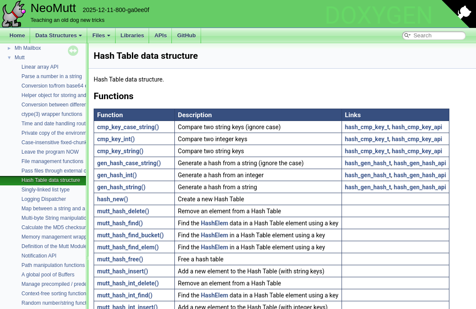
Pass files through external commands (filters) (73, 171)
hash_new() (112, 199)
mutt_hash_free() (120, 259)
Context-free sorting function (53, 294)
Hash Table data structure (50, 180)
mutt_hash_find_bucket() (130, 235)
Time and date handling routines (58, 124)
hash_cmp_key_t (367, 127)
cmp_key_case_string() (128, 127)
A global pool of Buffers (47, 275)
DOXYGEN (378, 15)
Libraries (132, 35)
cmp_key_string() (120, 151)
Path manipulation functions (53, 265)
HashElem (214, 223)
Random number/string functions (58, 303)
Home (17, 35)
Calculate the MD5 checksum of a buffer (67, 227)
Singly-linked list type (45, 190)
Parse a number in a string (51, 76)
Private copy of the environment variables (68, 133)
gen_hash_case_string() (129, 163)
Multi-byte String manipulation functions (66, 218)
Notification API (38, 256)
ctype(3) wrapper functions (51, 114)
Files (101, 35)
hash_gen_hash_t (368, 163)
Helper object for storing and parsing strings (71, 95)
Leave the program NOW (50, 152)
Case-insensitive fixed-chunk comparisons (69, 142)
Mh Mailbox (28, 48)
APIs (160, 35)
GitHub (186, 35)
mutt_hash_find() (120, 223)
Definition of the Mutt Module (54, 246)
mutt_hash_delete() (123, 211)
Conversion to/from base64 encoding (63, 86)
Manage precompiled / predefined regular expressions (83, 284)
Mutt (19, 58)
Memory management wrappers (57, 237)
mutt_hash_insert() (122, 271)
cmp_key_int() (116, 139)
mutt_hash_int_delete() (128, 283)
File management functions (52, 161)
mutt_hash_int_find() (125, 295)
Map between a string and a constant (63, 209)
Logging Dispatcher (43, 199)
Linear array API (39, 67)
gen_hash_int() (117, 175)
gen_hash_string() (121, 187)
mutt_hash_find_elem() (128, 247)
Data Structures (58, 35)
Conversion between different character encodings (78, 105)
